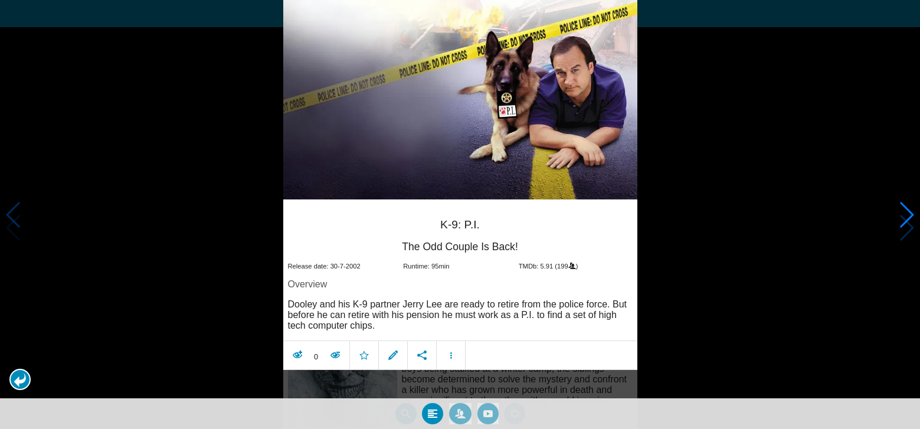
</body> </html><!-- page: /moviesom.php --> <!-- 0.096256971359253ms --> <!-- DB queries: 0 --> (460, 214)
